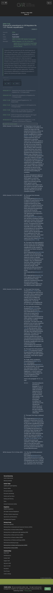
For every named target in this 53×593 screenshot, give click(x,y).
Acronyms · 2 (34, 29)
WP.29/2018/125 (7, 120)
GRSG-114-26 (6, 115)
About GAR (6, 553)
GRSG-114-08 (6, 110)
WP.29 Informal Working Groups (11, 542)
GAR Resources (7, 555)
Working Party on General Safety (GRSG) (13, 529)
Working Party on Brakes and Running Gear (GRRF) (15, 545)
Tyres (5, 501)
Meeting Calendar (8, 480)
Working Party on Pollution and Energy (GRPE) (14, 540)
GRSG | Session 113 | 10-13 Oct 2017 (22, 41)
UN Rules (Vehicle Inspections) (11, 514)
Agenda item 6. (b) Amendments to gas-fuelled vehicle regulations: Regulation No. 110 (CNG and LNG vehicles (25, 44)
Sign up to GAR (7, 563)
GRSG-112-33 (6, 105)
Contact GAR (7, 558)
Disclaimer (6, 568)
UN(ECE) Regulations (8, 509)
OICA (13, 32)
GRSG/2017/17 (7, 90)
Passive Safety (7, 488)
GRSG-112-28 (6, 100)
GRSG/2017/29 (7, 95)
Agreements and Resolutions (10, 516)
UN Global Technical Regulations (11, 511)
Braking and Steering (8, 498)
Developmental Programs (10, 519)
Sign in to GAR (7, 566)
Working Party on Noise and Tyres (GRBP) (13, 535)
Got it (47, 589)
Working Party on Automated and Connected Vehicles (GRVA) (18, 527)
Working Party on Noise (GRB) (11, 547)
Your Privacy (7, 571)
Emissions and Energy (9, 493)
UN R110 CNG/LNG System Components (24, 39)
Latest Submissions (8, 478)
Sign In (49, 3)
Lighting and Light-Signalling (10, 485)
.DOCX (17, 83)
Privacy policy (28, 590)
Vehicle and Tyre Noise (9, 496)
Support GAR (7, 560)
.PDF (8, 83)
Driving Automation (8, 491)
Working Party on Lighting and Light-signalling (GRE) (16, 532)
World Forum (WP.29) (8, 524)
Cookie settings (7, 573)
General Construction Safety (10, 504)
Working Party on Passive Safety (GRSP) (13, 537)
